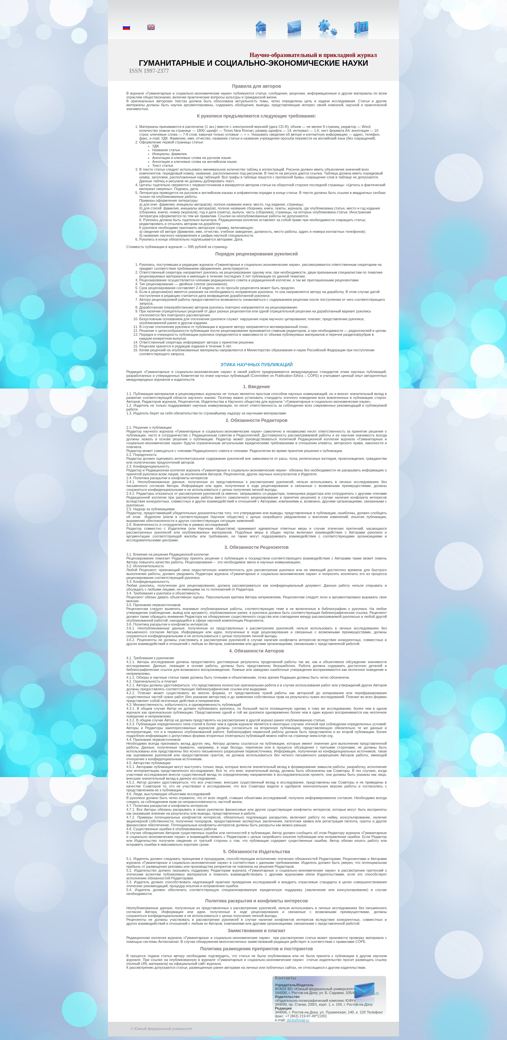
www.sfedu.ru (368, 993)
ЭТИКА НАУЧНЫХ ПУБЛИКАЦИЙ (257, 364)
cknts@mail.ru (297, 1020)
